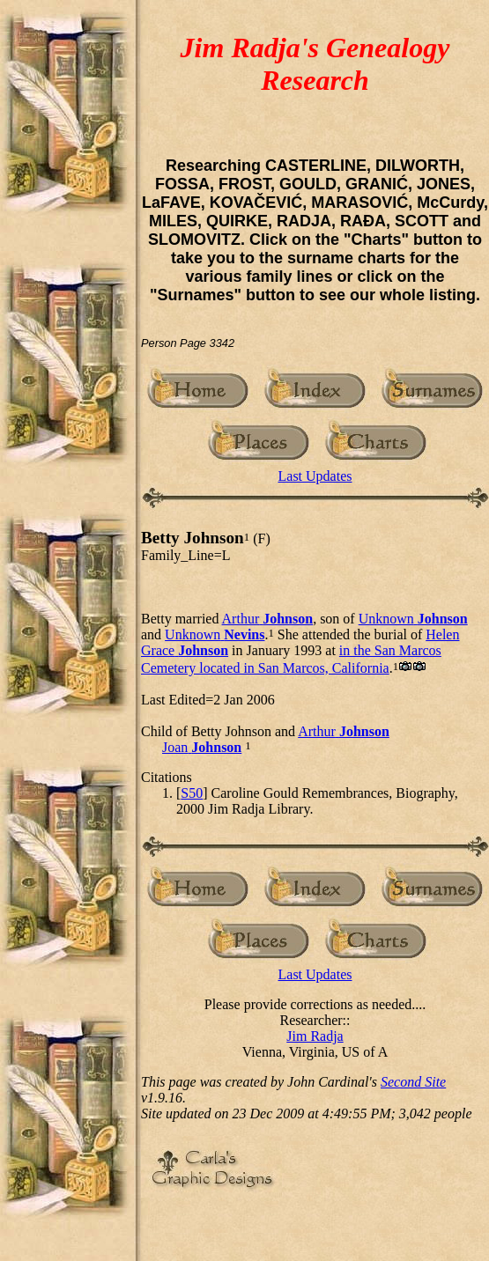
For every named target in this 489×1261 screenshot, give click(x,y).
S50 (192, 792)
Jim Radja (314, 1036)
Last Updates (315, 475)
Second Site (413, 1081)
